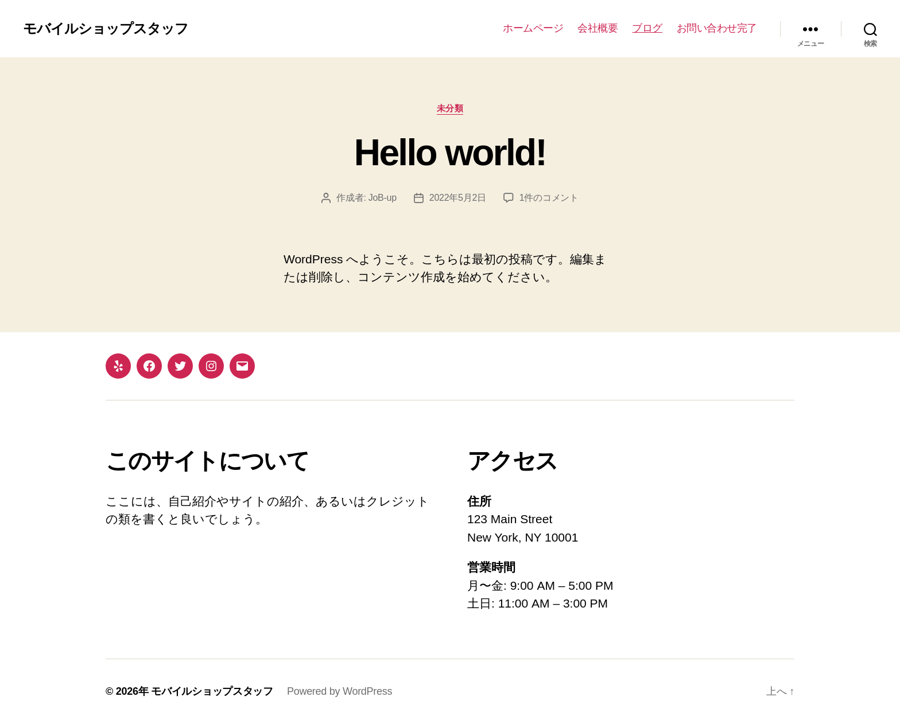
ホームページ (533, 28)
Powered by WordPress (339, 691)
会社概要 (597, 28)
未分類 (450, 108)
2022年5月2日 (457, 198)
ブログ (647, 28)
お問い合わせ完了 (717, 28)
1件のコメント (549, 198)
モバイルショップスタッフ (105, 29)
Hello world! (450, 152)
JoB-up (382, 198)
